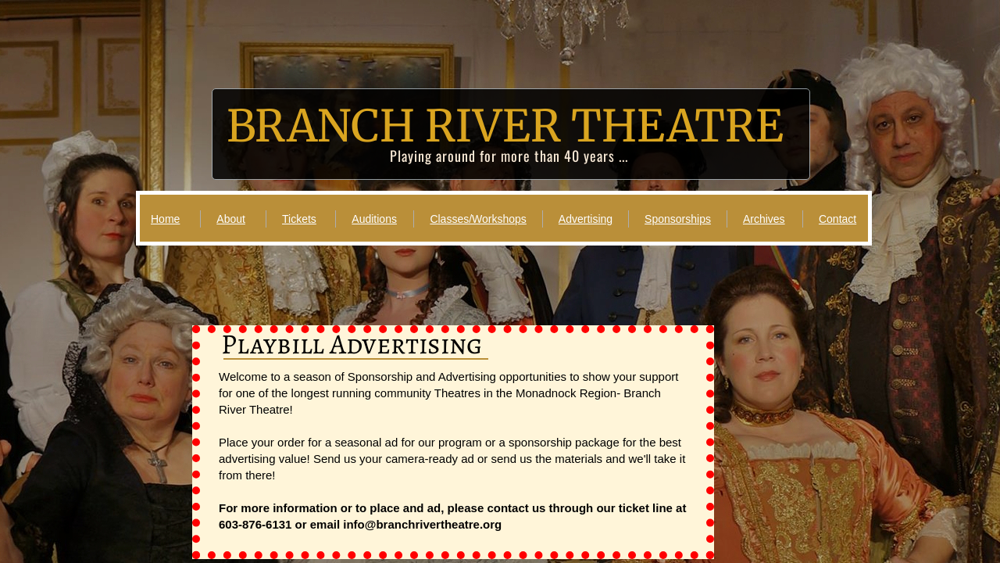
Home (165, 219)
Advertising (585, 219)
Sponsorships (678, 219)
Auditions (374, 219)
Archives (764, 219)
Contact (837, 219)
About (230, 219)
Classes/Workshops (478, 219)
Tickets (299, 219)
